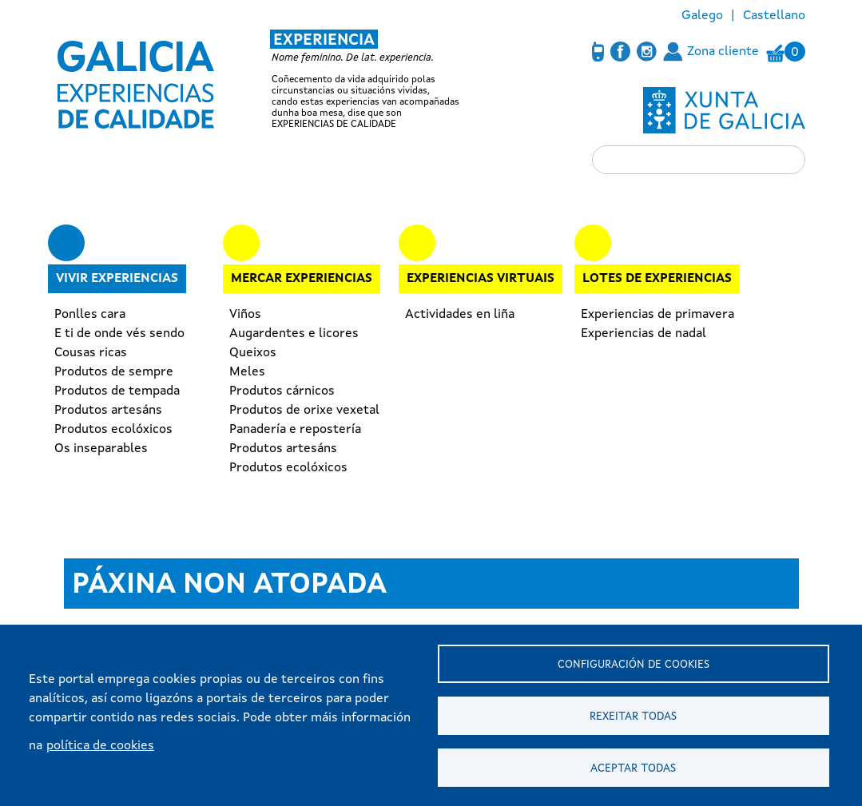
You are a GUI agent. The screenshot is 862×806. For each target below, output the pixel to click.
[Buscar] (698, 159)
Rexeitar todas (633, 717)
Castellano (774, 16)
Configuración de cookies (633, 665)
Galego (702, 16)
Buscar (612, 159)
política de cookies (100, 746)
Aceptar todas (633, 769)
